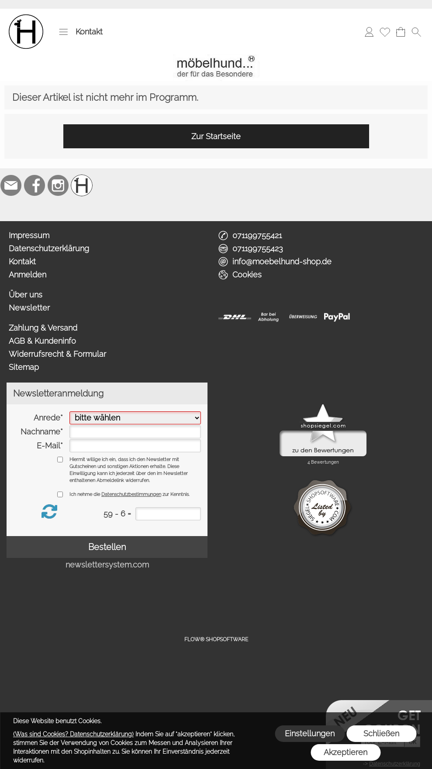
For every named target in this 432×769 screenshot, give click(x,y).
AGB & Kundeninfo (42, 340)
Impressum (29, 235)
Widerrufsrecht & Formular (57, 354)
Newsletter (29, 307)
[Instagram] (58, 185)
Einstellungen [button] (310, 733)
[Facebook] (34, 185)
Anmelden (27, 274)
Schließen (381, 733)
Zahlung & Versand (43, 327)
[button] (63, 32)
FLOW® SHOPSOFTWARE (216, 639)
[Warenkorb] (400, 32)
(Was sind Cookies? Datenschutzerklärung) (73, 734)
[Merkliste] (385, 32)
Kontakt (89, 31)
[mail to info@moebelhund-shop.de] (11, 185)
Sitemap (24, 367)
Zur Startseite (216, 136)
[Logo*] (26, 17)
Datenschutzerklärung (49, 248)
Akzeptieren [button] (345, 752)
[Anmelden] (369, 32)
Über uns (25, 294)
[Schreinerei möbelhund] (82, 185)
